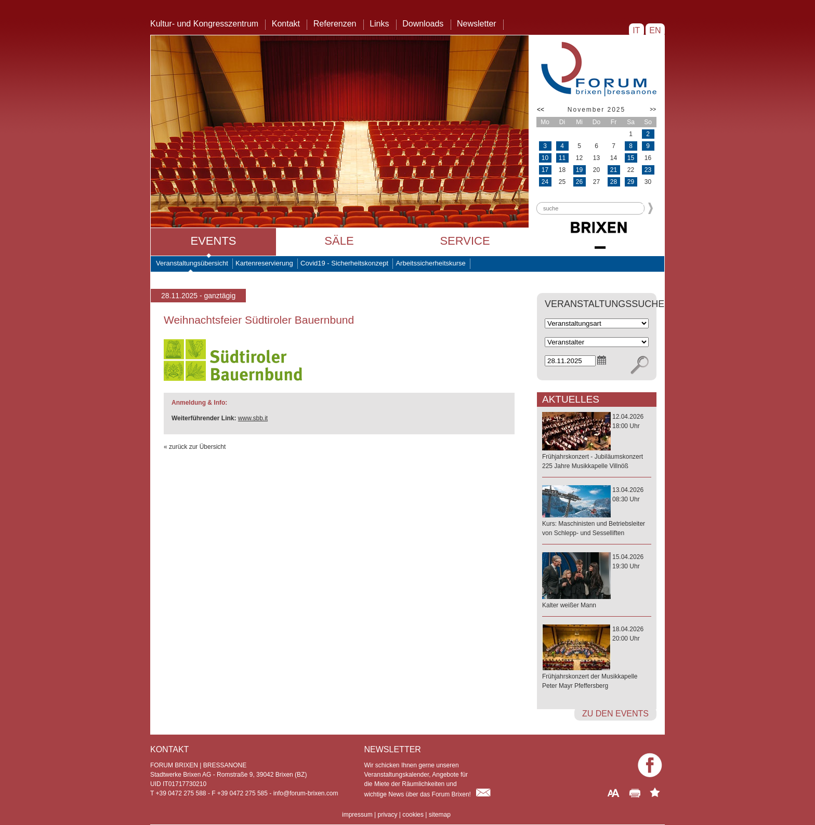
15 (630, 158)
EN (655, 30)
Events (213, 240)
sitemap (440, 814)
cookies (413, 814)
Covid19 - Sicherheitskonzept (344, 263)
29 (630, 181)
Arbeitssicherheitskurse (430, 263)
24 (545, 181)
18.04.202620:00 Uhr (596, 658)
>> (653, 109)
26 (579, 181)
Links (379, 23)
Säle (338, 240)
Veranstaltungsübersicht (192, 263)
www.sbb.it (253, 418)
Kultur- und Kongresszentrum (204, 23)
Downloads (422, 23)
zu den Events (615, 713)
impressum (357, 814)
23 (648, 170)
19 (579, 170)
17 (545, 170)
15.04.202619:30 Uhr (596, 581)
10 (545, 158)
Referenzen (335, 23)
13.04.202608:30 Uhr (596, 512)
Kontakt (286, 23)
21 (613, 170)
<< (540, 109)
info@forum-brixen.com (305, 793)
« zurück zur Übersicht (195, 446)
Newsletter (476, 23)
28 (613, 181)
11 (562, 158)
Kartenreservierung (264, 263)
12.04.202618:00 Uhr (596, 442)
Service (465, 240)
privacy (387, 814)
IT (636, 30)
